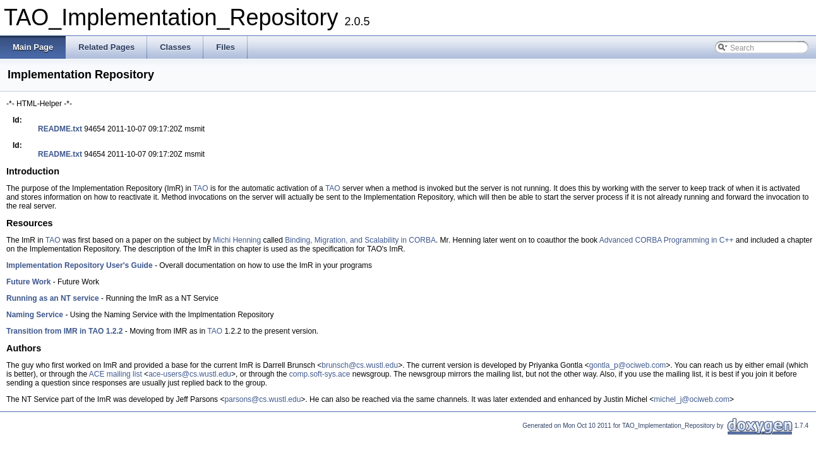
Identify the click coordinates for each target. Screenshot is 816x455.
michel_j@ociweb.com (691, 399)
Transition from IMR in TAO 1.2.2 (64, 331)
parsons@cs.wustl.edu (262, 399)
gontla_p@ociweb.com (627, 365)
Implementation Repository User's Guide (79, 265)
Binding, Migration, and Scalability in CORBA (360, 240)
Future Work (28, 281)
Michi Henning (237, 240)
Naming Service (34, 314)
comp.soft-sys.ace (320, 374)
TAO (200, 188)
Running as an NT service (52, 298)
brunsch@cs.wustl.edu (359, 365)
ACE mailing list (115, 374)
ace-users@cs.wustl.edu (189, 374)
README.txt (60, 128)
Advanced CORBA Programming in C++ (666, 240)
